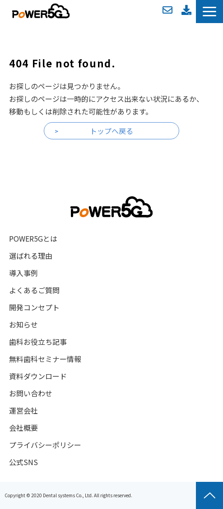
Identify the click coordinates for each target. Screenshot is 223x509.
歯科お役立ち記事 (38, 341)
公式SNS (23, 462)
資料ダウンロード (186, 10)
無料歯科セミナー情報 (45, 358)
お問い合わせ (167, 10)
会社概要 (23, 427)
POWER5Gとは (33, 238)
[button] (209, 11)
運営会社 (23, 410)
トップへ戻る (111, 130)
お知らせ (23, 324)
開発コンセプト (34, 307)
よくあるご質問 (34, 290)
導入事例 (23, 272)
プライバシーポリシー (45, 444)
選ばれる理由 (30, 255)
